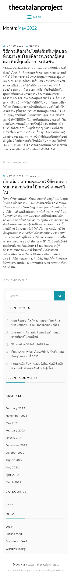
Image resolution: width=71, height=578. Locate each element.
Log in (9, 526)
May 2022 (12, 467)
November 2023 (16, 415)
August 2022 (14, 460)
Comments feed (16, 541)
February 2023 (15, 430)
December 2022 (16, 445)
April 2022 (12, 475)
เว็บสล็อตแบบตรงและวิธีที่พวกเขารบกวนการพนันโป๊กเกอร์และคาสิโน (35, 186)
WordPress (59, 570)
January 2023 (14, 438)
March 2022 (13, 482)
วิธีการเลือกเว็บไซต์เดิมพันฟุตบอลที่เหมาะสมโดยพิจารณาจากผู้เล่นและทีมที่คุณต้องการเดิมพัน (35, 56)
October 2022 (15, 452)
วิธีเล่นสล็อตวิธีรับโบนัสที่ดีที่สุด (30, 344)
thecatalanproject (35, 7)
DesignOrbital (29, 570)
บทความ (34, 45)
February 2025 (15, 408)
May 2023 (12, 423)
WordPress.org (16, 549)
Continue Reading (16, 162)
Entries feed (14, 534)
